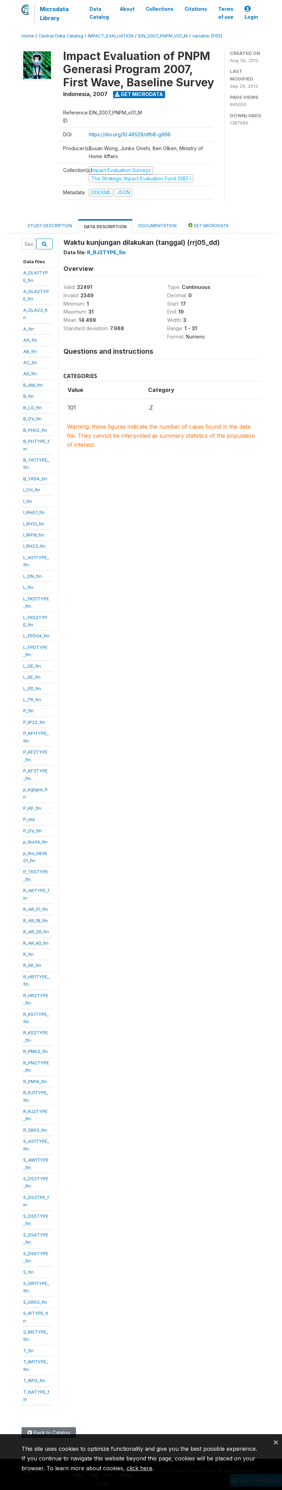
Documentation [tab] (157, 225)
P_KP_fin (32, 808)
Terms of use (225, 12)
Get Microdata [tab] (208, 225)
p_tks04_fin (35, 842)
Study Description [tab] (49, 225)
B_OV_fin (32, 418)
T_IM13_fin (34, 1380)
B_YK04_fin (35, 478)
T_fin (28, 1350)
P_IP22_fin (34, 722)
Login (251, 13)
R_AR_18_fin (35, 920)
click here (139, 1468)
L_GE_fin (32, 666)
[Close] (276, 1442)
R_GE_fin (32, 965)
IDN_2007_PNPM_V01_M (163, 35)
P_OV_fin (32, 830)
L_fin (28, 587)
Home (28, 35)
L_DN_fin (32, 576)
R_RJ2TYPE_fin (106, 252)
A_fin (28, 329)
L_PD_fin (32, 688)
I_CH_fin (31, 490)
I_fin (27, 501)
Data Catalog (99, 12)
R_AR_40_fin (36, 943)
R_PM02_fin (35, 1051)
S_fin (28, 1272)
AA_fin (30, 340)
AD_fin (30, 373)
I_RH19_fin (33, 535)
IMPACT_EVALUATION (111, 35)
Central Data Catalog (61, 35)
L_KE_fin (32, 677)
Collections (159, 9)
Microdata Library (54, 14)
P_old (29, 819)
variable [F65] (207, 35)
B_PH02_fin (35, 430)
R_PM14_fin (35, 1081)
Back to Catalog (48, 1433)
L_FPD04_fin (36, 636)
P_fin (28, 710)
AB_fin (30, 351)
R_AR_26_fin (36, 931)
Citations (196, 9)
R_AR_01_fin (35, 909)
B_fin (28, 396)
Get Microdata (139, 94)
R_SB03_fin (35, 1130)
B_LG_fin (32, 407)
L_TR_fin (32, 699)
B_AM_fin (33, 385)
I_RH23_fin (34, 546)
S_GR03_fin (35, 1302)
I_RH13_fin (33, 523)
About (127, 9)
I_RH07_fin (34, 512)
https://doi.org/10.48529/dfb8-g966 (130, 134)
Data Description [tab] (105, 226)
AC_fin (30, 362)
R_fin (28, 954)
